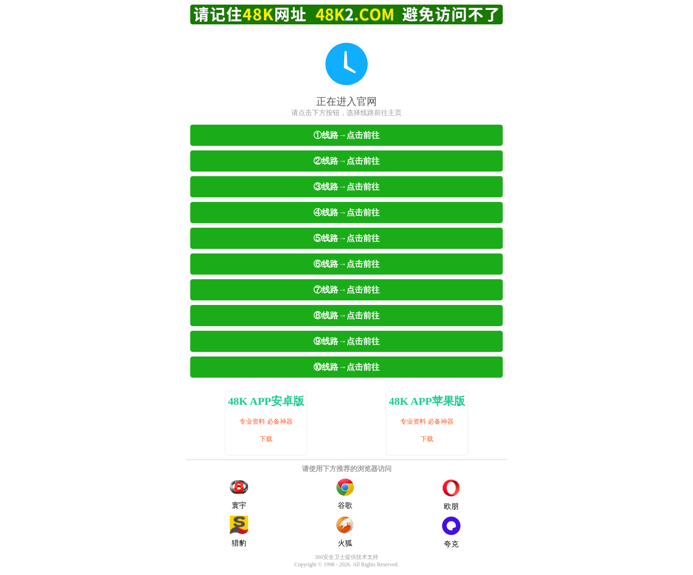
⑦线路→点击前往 (346, 289)
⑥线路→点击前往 (346, 264)
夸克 (451, 532)
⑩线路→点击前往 (346, 367)
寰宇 (239, 493)
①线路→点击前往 (346, 135)
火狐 (345, 531)
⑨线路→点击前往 (346, 341)
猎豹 (239, 531)
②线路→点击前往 (346, 161)
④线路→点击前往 (346, 212)
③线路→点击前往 (346, 186)
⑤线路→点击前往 (346, 238)
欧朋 (451, 495)
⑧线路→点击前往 (346, 315)
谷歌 (345, 493)
